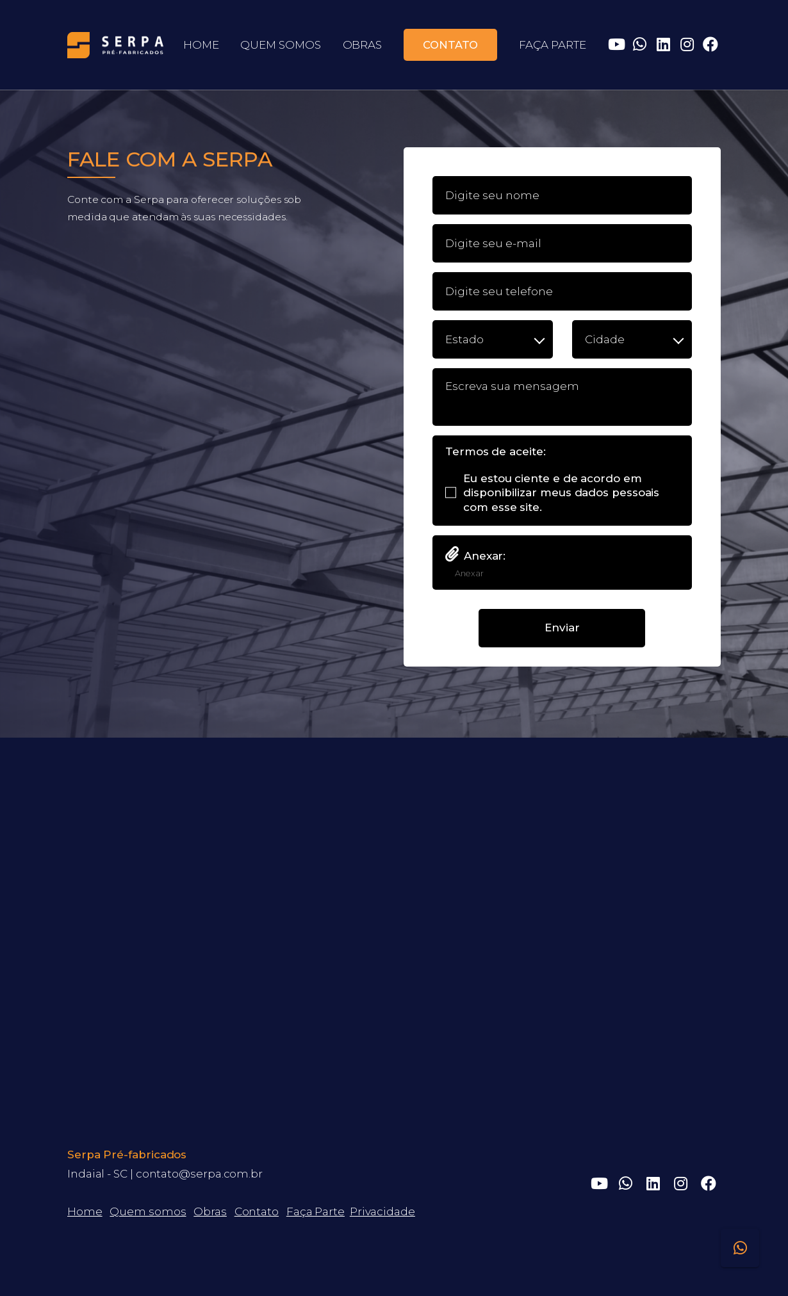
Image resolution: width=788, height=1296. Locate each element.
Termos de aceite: (495, 451)
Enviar (562, 627)
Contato (256, 1211)
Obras (210, 1211)
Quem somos (148, 1211)
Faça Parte (315, 1211)
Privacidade (382, 1211)
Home (85, 1211)
